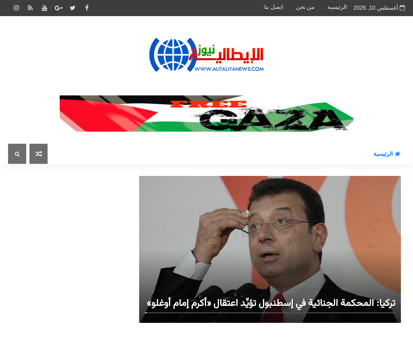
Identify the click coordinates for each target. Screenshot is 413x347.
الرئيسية (337, 7)
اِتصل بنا (273, 7)
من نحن (305, 7)
